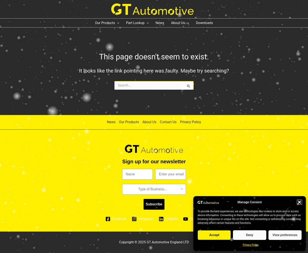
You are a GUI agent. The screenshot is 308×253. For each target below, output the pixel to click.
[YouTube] (193, 219)
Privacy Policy (251, 244)
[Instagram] (142, 219)
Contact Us (168, 122)
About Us (180, 22)
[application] (117, 22)
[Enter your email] (170, 174)
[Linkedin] (168, 219)
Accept (214, 235)
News (159, 23)
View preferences (284, 235)
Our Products (107, 22)
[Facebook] (116, 219)
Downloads (204, 23)
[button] (299, 202)
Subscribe (154, 204)
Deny (249, 235)
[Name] (137, 174)
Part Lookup (137, 22)
